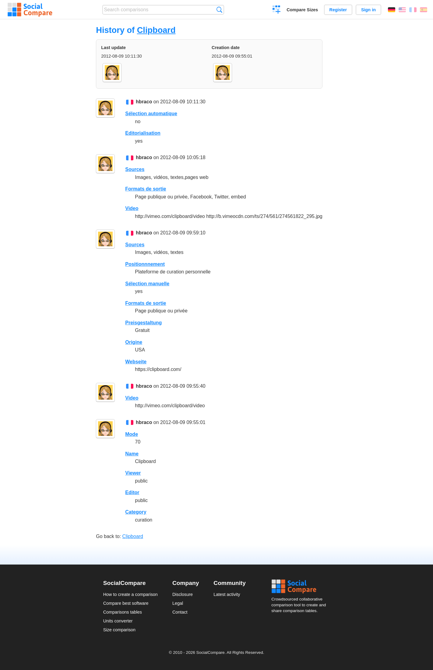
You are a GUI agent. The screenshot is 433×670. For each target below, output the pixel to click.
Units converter (118, 620)
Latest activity (226, 594)
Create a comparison (277, 10)
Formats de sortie (145, 188)
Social (300, 586)
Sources (134, 169)
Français (413, 9)
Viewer (133, 473)
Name (132, 453)
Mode (131, 434)
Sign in (368, 9)
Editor (132, 492)
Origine (133, 342)
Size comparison (119, 629)
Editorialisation (142, 133)
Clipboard (156, 30)
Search (219, 9)
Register (338, 9)
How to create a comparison (130, 594)
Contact (180, 612)
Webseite (135, 361)
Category (135, 512)
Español (423, 9)
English (402, 9)
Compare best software (126, 603)
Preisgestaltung (143, 322)
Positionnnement (145, 264)
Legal (177, 603)
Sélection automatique (151, 113)
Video (131, 208)
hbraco (144, 101)
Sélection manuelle (147, 283)
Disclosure (182, 594)
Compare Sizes (302, 9)
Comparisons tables (122, 612)
